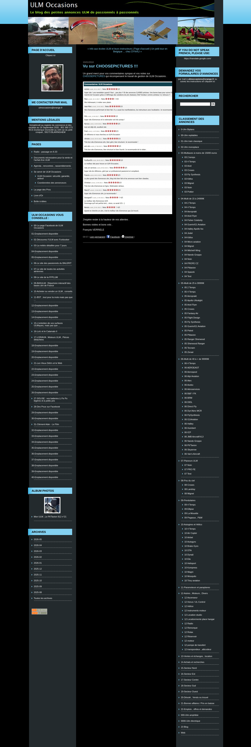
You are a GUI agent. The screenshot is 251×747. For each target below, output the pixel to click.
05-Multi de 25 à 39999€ (192, 283)
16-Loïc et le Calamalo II (45, 331)
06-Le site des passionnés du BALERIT (53, 263)
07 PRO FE (190, 469)
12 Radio (189, 623)
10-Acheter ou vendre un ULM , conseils (53, 291)
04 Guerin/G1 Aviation (195, 224)
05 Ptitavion (190, 335)
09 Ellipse (189, 509)
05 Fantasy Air (191, 313)
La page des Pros (42, 189)
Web (183, 733)
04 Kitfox (189, 237)
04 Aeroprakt (191, 211)
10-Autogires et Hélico (191, 524)
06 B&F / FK (190, 393)
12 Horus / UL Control (195, 602)
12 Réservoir (191, 636)
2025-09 (38, 586)
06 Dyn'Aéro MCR (193, 411)
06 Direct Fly (191, 406)
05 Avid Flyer (191, 305)
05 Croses (189, 309)
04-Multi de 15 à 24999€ (192, 198)
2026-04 (38, 545)
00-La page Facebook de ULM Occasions (48, 226)
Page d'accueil (141, 48)
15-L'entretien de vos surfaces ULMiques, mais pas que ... (48, 324)
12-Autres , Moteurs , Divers (194, 593)
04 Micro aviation (193, 242)
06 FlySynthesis (192, 415)
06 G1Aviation (191, 419)
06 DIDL (188, 402)
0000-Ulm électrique (190, 721)
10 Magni (189, 572)
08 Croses (189, 485)
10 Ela (188, 559)
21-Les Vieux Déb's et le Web (48, 363)
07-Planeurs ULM (189, 461)
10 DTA (188, 550)
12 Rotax (189, 632)
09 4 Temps (190, 504)
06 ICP (188, 432)
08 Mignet (189, 493)
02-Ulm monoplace (190, 147)
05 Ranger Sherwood (195, 339)
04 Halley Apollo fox (194, 229)
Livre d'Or (38, 195)
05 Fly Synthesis (192, 322)
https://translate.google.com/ (197, 58)
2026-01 (38, 563)
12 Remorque (191, 628)
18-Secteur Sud (188, 685)
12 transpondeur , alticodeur (198, 649)
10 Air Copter (191, 533)
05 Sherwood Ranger (195, 343)
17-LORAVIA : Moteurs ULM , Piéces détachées (51, 338)
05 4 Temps (190, 292)
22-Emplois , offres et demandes (196, 709)
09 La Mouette (191, 513)
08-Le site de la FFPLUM (46, 277)
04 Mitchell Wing (192, 250)
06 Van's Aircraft (192, 454)
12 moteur (189, 641)
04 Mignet (189, 246)
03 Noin (188, 187)
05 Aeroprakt (191, 296)
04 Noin (188, 259)
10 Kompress (191, 567)
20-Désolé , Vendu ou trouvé (194, 697)
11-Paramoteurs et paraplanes (195, 587)
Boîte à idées (40, 201)
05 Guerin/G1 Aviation (195, 326)
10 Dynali (189, 554)
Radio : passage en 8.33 (45, 152)
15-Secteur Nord (189, 668)
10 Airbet (189, 537)
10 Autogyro (190, 542)
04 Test (188, 276)
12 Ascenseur (191, 597)
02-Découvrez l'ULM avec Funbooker (51, 239)
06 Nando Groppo (193, 441)
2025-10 (38, 580)
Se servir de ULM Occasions (47, 172)
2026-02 (38, 557)
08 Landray (190, 489)
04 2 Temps (190, 203)
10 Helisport (190, 563)
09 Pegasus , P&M (193, 517)
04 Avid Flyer (191, 216)
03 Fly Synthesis (192, 174)
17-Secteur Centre (190, 680)
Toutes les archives (43, 598)
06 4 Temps (190, 363)
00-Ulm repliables (189, 135)
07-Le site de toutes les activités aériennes (49, 270)
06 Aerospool (191, 372)
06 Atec (188, 380)
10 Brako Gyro (191, 546)
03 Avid (188, 166)
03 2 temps (190, 157)
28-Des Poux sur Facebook (47, 406)
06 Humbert (190, 428)
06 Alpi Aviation (192, 376)
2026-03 (38, 551)
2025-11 (38, 574)
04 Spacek (190, 272)
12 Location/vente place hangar (200, 619)
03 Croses (189, 170)
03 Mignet (189, 183)
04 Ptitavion (190, 267)
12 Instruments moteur (195, 610)
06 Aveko (189, 385)
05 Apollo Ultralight (194, 300)
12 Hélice (189, 606)
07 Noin (188, 465)
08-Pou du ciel (188, 480)
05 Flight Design (192, 317)
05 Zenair (189, 352)
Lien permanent (97, 237)
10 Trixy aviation (192, 580)
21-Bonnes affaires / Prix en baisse (197, 703)
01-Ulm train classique (191, 141)
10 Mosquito (190, 576)
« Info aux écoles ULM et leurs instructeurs (110, 48)
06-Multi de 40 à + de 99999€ (195, 359)
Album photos (43, 490)
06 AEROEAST (192, 367)
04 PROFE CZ (191, 263)
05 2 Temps (190, 287)
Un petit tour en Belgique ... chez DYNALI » (140, 50)
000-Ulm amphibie (189, 715)
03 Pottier (189, 192)
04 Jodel (189, 233)
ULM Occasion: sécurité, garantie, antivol (53, 177)
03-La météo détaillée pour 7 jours (50, 245)
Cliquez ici (50, 55)
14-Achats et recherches (192, 662)
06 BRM (188, 398)
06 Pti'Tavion (191, 445)
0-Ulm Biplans (187, 129)
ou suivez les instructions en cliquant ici (198, 80)
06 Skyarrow (190, 449)
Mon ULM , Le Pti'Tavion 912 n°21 (50, 516)
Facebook (113, 237)
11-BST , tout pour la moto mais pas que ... (53, 298)
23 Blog (184, 727)
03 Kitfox (189, 179)
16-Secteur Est (188, 674)
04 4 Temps (190, 207)
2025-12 (38, 569)
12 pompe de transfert (195, 645)
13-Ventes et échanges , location (196, 656)
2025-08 (38, 592)
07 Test (188, 474)
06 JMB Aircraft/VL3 (194, 436)
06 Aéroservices (192, 389)
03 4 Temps (190, 161)
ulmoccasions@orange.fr (51, 107)
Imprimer (128, 237)
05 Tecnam (190, 348)
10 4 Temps (190, 529)
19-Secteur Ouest (189, 691)
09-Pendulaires (188, 500)
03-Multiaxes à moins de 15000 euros (199, 153)
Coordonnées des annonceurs (51, 183)
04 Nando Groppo (193, 255)
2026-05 (38, 539)
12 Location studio (193, 615)
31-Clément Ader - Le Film (46, 424)
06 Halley (189, 424)
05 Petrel (189, 330)
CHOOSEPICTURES (94, 76)
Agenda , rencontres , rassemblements (52, 166)
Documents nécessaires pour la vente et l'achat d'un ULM (53, 158)
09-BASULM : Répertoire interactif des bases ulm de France (52, 284)
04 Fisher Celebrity (194, 220)
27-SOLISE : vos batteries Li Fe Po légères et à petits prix (50, 399)
